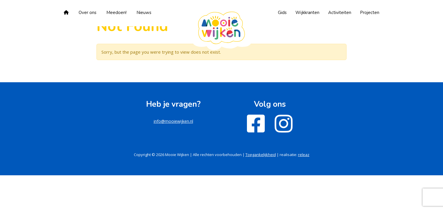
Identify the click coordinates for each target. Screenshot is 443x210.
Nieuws (143, 12)
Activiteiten (339, 12)
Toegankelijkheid (260, 154)
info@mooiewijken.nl (173, 121)
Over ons (87, 12)
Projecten (369, 12)
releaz (303, 154)
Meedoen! (116, 12)
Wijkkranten (307, 12)
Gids (282, 12)
